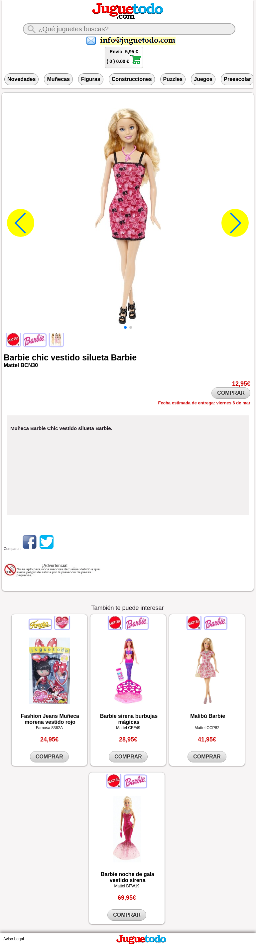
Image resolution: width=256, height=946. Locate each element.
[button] (125, 327)
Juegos (203, 79)
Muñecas (58, 79)
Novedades (21, 79)
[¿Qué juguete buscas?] (129, 29)
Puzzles (173, 79)
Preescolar (237, 79)
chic (40, 357)
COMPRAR (231, 393)
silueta (95, 357)
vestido (65, 357)
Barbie (17, 357)
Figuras (90, 79)
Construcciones (132, 79)
